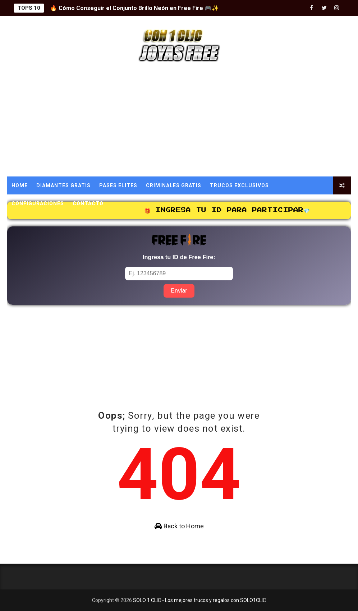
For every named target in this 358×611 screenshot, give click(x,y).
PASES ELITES (118, 185)
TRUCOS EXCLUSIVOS (239, 185)
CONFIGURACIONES (38, 203)
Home (20, 185)
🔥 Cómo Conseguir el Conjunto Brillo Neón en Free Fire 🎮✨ (134, 8)
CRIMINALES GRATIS (173, 185)
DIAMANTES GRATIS (63, 185)
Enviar (179, 291)
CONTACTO (88, 203)
